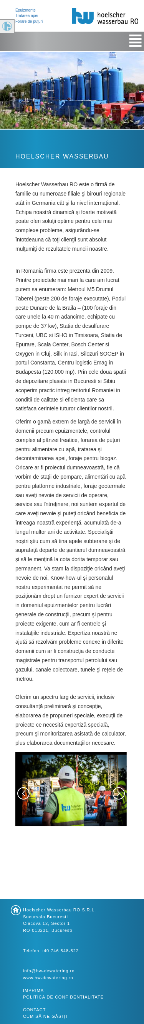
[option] (71, 793)
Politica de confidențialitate (63, 997)
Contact (34, 1009)
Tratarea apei (26, 15)
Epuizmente (25, 10)
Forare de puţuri (29, 21)
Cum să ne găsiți (45, 1016)
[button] (23, 793)
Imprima (33, 990)
